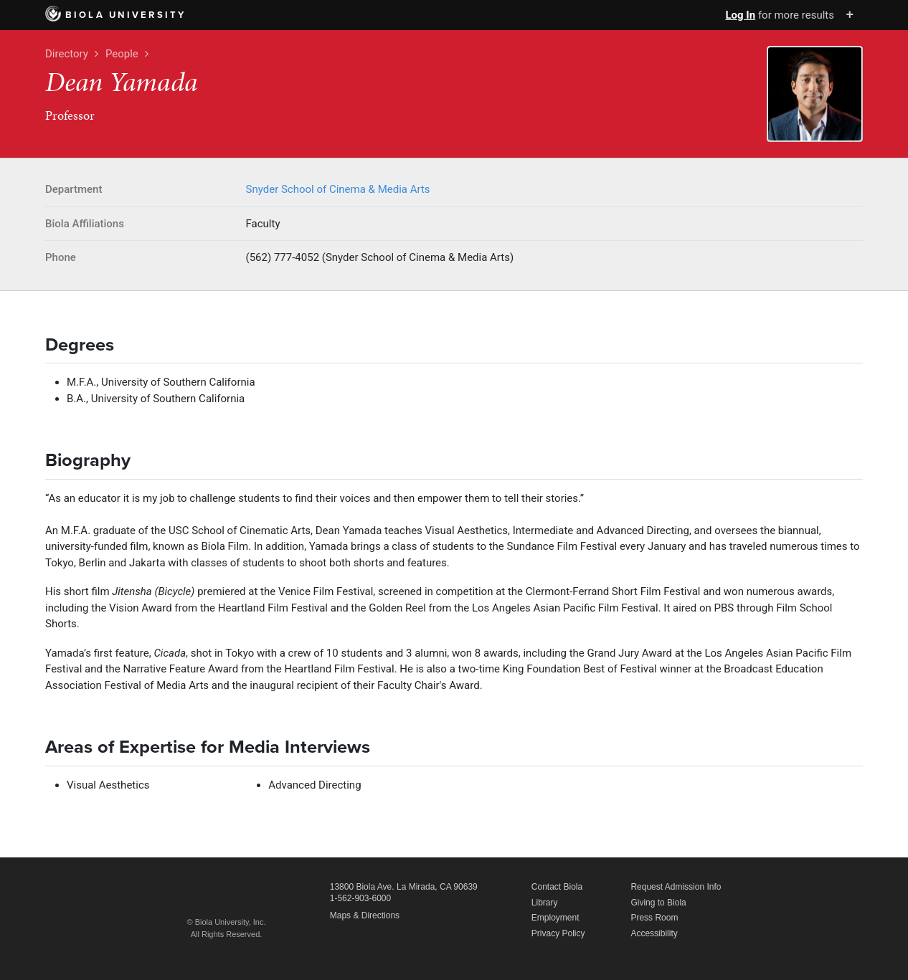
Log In (740, 15)
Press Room (654, 918)
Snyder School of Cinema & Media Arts (338, 189)
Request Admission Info (675, 887)
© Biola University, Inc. (226, 922)
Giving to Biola (658, 903)
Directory (66, 53)
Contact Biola (556, 887)
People (121, 53)
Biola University (115, 15)
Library (544, 903)
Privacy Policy (558, 933)
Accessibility (653, 933)
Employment (555, 918)
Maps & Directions (364, 915)
